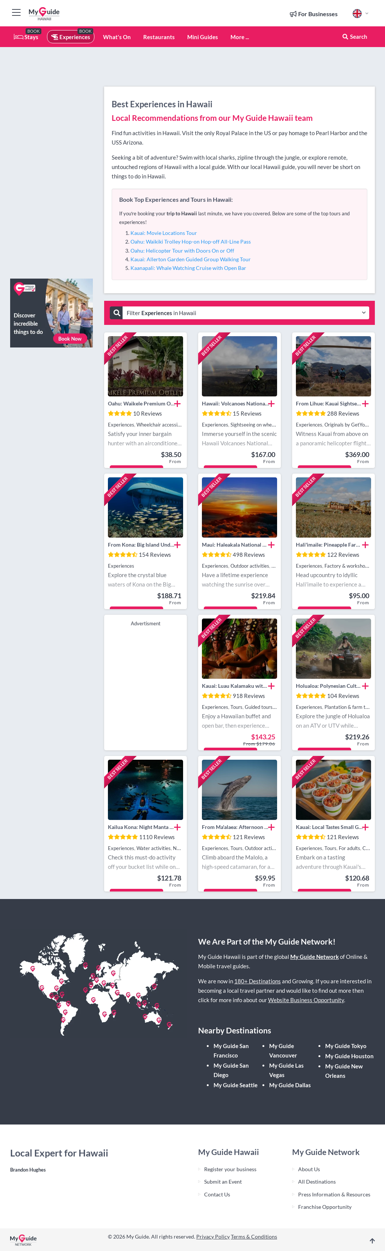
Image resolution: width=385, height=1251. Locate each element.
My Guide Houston (349, 1056)
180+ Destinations (257, 981)
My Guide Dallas (290, 1085)
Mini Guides (202, 37)
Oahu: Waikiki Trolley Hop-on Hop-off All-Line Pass (190, 241)
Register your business (230, 1169)
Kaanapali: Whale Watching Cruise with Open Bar (188, 268)
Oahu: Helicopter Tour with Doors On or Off (182, 250)
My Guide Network (314, 956)
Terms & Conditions (254, 1236)
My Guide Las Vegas (286, 1070)
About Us (309, 1169)
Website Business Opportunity (306, 1000)
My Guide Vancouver (283, 1050)
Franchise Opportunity (325, 1207)
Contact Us (217, 1194)
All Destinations (317, 1181)
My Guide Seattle (236, 1085)
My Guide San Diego (231, 1070)
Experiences (70, 37)
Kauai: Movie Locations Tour (163, 233)
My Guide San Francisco (231, 1050)
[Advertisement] (51, 160)
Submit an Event (223, 1181)
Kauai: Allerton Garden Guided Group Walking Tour (190, 259)
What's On (117, 37)
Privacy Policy (213, 1236)
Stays (26, 37)
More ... (239, 37)
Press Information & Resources (334, 1194)
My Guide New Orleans (344, 1071)
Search (354, 36)
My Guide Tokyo (346, 1045)
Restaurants (159, 37)
